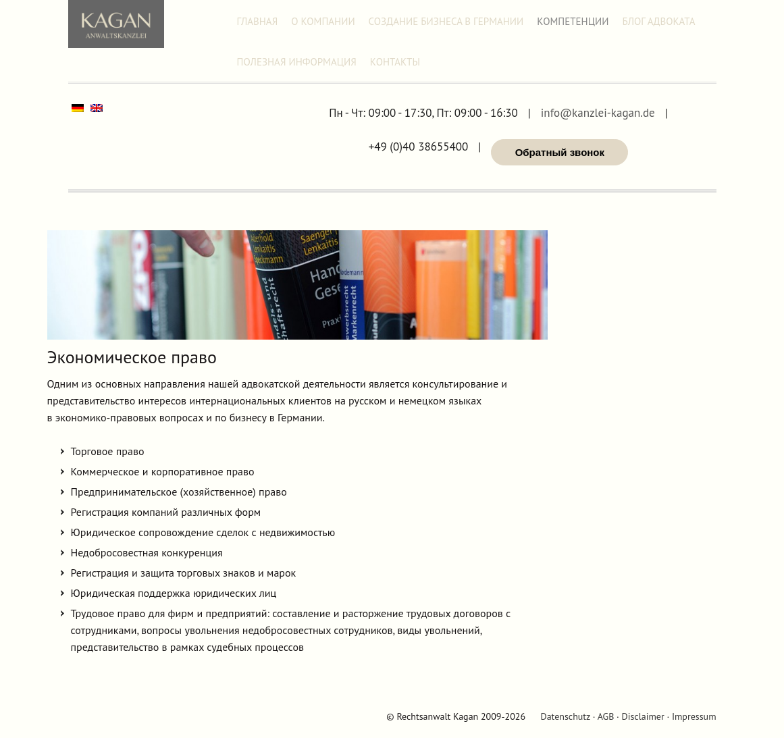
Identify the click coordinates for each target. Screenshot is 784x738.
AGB (606, 716)
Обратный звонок (559, 152)
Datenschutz (565, 716)
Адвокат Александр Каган (116, 24)
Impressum (694, 716)
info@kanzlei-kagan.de (598, 113)
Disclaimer (643, 716)
